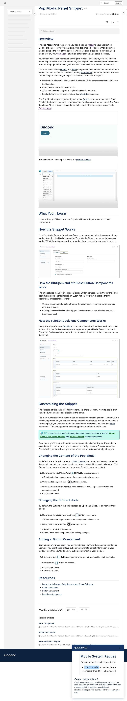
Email (112, 423)
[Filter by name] (20, 11)
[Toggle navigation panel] (34, 13)
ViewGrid (84, 94)
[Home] (5, 3)
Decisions (67, 326)
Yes (71, 610)
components (86, 72)
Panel (74, 69)
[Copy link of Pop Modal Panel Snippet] (86, 9)
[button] (111, 2)
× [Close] (120, 647)
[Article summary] (79, 31)
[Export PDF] (113, 22)
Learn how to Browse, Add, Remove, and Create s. (67, 584)
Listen (115, 14)
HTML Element (78, 461)
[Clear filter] (29, 11)
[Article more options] (118, 22)
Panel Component (50, 587)
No (84, 610)
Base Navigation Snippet (49, 641)
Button (86, 99)
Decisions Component (52, 594)
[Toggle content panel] (123, 12)
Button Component (50, 591)
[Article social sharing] (107, 22)
